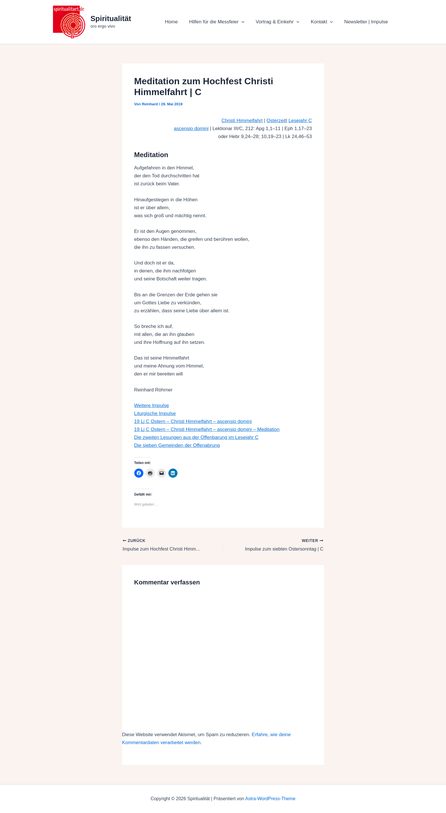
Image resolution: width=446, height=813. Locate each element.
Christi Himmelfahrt (242, 120)
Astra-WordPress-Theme (270, 798)
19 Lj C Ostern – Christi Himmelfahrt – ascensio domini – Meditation (207, 429)
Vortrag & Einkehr (281, 22)
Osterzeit (276, 120)
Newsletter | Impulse (367, 21)
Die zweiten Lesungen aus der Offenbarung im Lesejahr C (196, 437)
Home (179, 21)
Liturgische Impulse (155, 413)
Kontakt (324, 22)
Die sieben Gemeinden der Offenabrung (177, 445)
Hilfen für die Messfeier (222, 22)
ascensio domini (191, 128)
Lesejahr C (300, 120)
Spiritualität (110, 18)
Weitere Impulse (151, 405)
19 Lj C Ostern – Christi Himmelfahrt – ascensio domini (193, 421)
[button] (247, 22)
